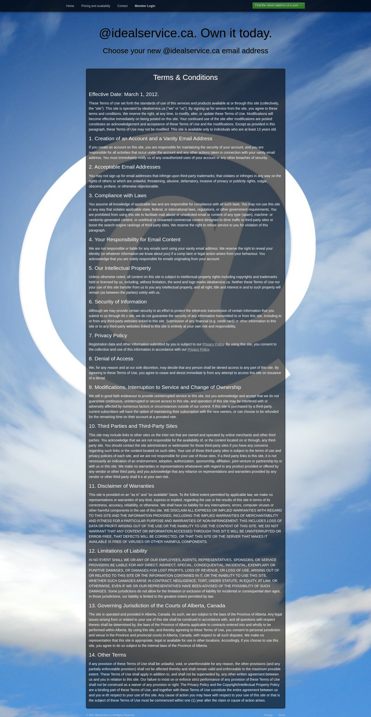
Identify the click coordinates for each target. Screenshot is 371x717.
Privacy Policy (213, 344)
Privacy (268, 715)
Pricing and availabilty (95, 6)
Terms (281, 715)
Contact (122, 6)
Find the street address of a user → (278, 5)
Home (70, 6)
